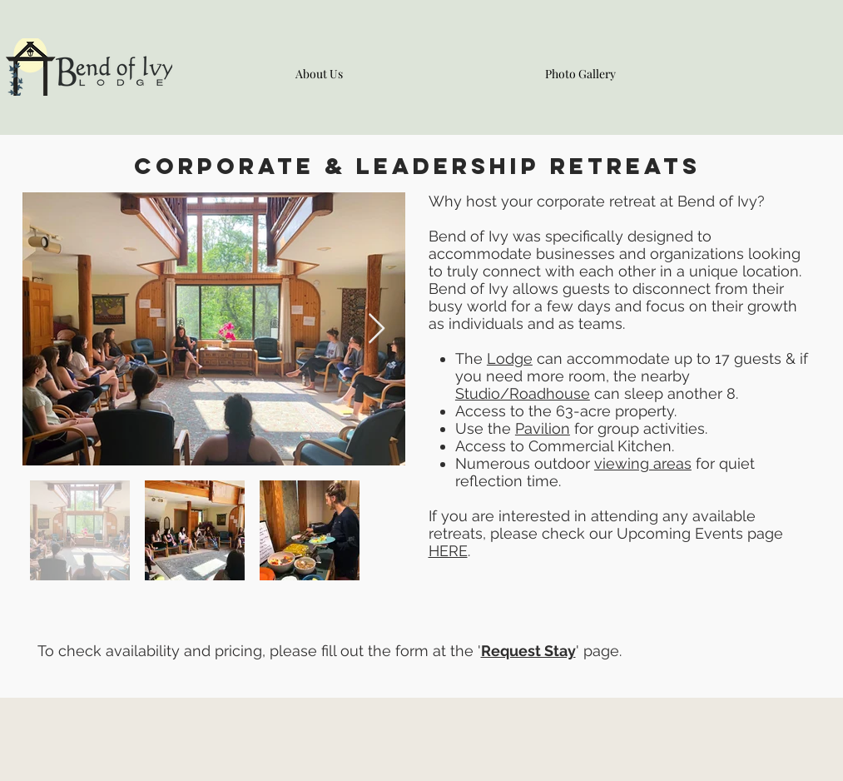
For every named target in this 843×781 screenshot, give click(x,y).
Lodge (510, 358)
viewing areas (643, 463)
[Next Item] (376, 329)
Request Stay (528, 650)
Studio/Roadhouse (522, 393)
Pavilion (542, 428)
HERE (448, 551)
